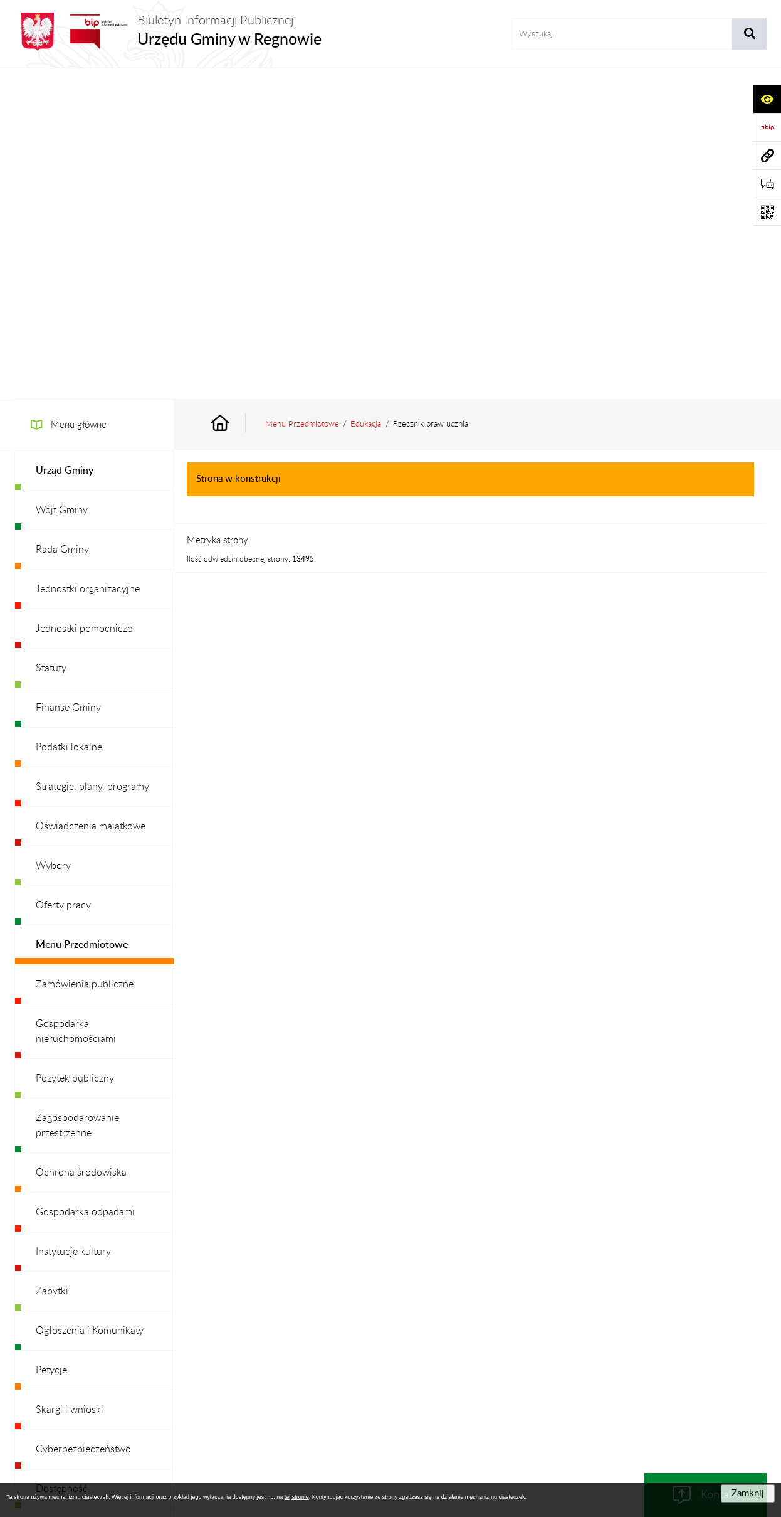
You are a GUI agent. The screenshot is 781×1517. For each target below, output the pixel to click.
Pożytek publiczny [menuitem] (75, 747)
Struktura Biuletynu (305, 1368)
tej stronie (297, 1497)
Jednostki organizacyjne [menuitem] (88, 258)
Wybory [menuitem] (53, 535)
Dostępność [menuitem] (62, 1157)
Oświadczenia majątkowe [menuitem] (90, 495)
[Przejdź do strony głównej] (168, 32)
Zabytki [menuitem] (52, 960)
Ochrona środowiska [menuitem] (81, 841)
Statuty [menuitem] (51, 337)
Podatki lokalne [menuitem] (69, 416)
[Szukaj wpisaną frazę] (749, 34)
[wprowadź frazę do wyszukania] (622, 34)
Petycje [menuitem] (51, 1039)
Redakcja (381, 1368)
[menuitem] (94, 139)
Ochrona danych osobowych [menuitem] (99, 1237)
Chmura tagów (390, 1399)
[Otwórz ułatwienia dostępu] (767, 99)
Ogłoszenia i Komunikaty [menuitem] (90, 999)
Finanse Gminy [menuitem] (68, 376)
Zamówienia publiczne (205, 1368)
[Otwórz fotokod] (767, 212)
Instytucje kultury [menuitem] (73, 920)
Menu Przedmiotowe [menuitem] (82, 614)
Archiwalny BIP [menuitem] (69, 1276)
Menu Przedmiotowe (302, 93)
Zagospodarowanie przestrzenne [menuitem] (77, 794)
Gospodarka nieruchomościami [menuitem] (76, 700)
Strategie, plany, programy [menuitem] (92, 455)
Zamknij (747, 1493)
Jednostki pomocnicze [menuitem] (84, 297)
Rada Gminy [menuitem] (62, 218)
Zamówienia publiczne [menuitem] (85, 653)
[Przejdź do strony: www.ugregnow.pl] (767, 155)
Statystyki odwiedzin (692, 1368)
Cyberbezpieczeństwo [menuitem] (83, 1118)
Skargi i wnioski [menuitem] (69, 1078)
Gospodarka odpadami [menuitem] (85, 881)
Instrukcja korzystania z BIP (471, 1368)
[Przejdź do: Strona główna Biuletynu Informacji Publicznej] (234, 93)
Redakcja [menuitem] (55, 1197)
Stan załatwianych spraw (96, 1368)
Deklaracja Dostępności (587, 1368)
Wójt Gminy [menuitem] (62, 179)
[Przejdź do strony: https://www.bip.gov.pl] (767, 127)
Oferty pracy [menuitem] (63, 574)
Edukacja (365, 93)
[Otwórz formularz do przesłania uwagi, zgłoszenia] (767, 183)
